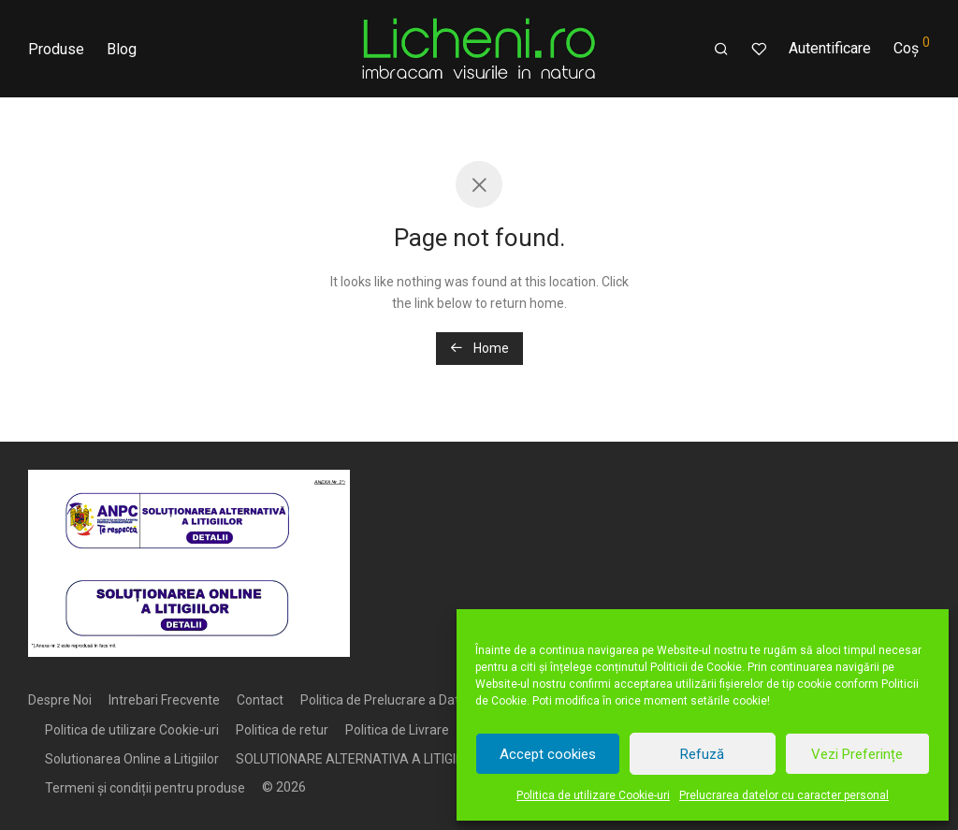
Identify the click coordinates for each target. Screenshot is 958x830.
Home (479, 348)
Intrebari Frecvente (164, 699)
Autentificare (830, 48)
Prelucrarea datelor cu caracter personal (784, 795)
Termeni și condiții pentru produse (145, 787)
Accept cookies (548, 754)
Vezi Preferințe (857, 754)
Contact (260, 699)
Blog (122, 49)
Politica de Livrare (397, 729)
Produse (56, 49)
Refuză (702, 754)
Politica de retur (282, 729)
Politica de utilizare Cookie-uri (593, 795)
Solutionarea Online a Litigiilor (132, 758)
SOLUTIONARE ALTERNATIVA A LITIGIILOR (359, 758)
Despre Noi (60, 699)
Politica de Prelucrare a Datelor (391, 699)
